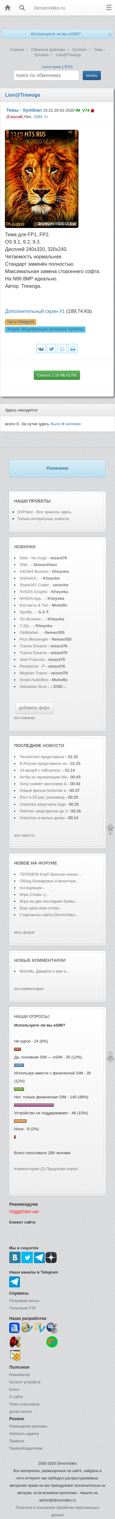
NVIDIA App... (32, 598)
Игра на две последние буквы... (49, 901)
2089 (37, 116)
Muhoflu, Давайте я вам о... (45, 971)
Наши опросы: (32, 1016)
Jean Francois (33, 659)
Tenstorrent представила (42, 756)
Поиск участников (24, 1404)
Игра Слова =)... (34, 894)
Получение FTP (22, 1308)
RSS (68, 66)
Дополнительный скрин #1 (35, 311)
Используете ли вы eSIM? (56, 34)
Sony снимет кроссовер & (43, 783)
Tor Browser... (32, 619)
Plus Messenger (34, 639)
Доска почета (20, 1411)
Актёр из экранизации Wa (43, 777)
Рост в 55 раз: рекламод (42, 797)
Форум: (45, 329)
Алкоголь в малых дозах (43, 817)
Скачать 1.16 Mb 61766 (56, 375)
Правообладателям (25, 1448)
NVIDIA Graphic (34, 591)
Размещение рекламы (28, 1426)
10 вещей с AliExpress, (41, 770)
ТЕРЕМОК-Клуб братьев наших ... (51, 874)
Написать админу (24, 1434)
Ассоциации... (32, 887)
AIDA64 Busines (34, 571)
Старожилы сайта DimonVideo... (49, 914)
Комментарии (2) (29, 1168)
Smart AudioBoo (34, 679)
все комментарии (29, 989)
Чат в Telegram (20, 322)
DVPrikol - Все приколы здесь (44, 512)
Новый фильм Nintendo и (43, 790)
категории (51, 66)
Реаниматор (19, 1375)
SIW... (25, 564)
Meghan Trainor (34, 673)
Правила (16, 1441)
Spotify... (27, 612)
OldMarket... (30, 632)
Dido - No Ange (33, 558)
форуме (47, 863)
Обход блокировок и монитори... (49, 881)
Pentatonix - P (32, 666)
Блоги (14, 1389)
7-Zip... (26, 625)
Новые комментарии (40, 960)
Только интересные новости (43, 518)
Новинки (25, 546)
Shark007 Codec (34, 585)
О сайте (16, 1397)
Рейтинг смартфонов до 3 (43, 811)
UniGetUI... (29, 578)
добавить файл (34, 707)
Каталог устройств (24, 1382)
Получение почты (24, 1301)
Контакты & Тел (34, 605)
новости (53, 745)
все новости (24, 835)
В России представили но (43, 763)
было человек (66, 424)
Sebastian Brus (33, 686)
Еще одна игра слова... (41, 908)
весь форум (24, 932)
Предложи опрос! (62, 1168)
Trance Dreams (34, 646)
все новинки (24, 718)
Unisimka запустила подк (42, 804)
